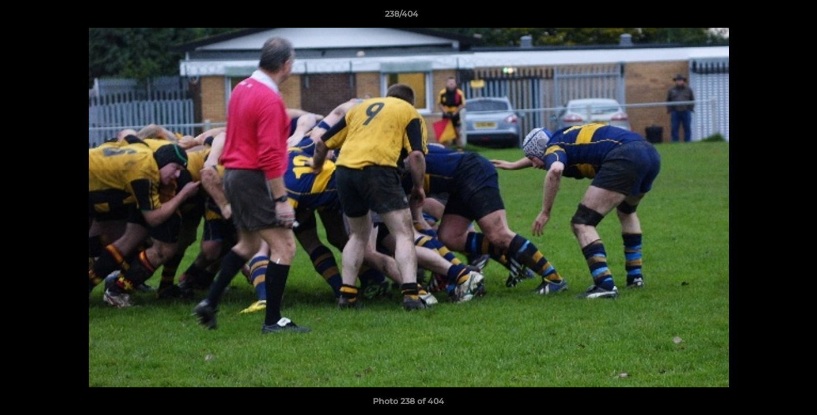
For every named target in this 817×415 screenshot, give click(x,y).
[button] (769, 17)
